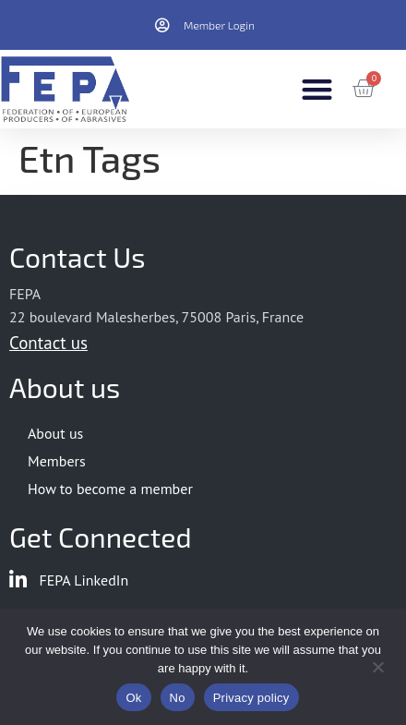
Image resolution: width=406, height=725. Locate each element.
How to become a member (110, 488)
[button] (317, 89)
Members (57, 461)
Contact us (48, 343)
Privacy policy (251, 698)
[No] (377, 665)
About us (55, 433)
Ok (133, 698)
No (177, 698)
